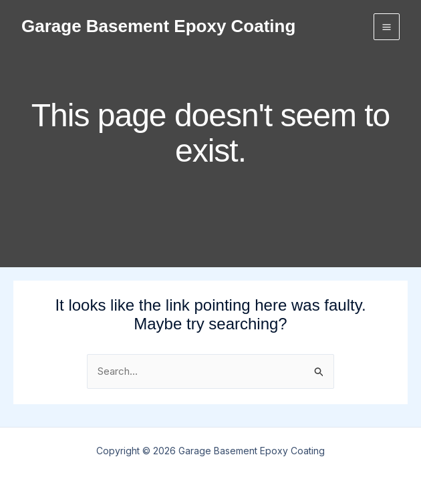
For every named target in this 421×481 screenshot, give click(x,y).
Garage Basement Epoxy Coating (158, 26)
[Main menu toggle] (387, 26)
